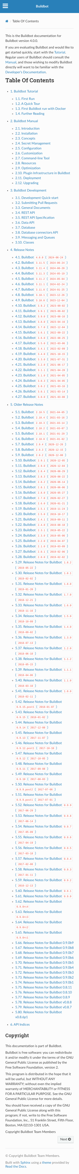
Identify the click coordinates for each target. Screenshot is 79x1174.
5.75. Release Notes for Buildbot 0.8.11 (43, 987)
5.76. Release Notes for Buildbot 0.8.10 (43, 992)
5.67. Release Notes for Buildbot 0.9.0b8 (44, 947)
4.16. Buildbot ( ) (41, 337)
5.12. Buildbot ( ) (41, 471)
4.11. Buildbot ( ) (41, 311)
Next (65, 1139)
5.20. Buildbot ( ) (41, 514)
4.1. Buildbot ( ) (40, 257)
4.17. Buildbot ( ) (41, 343)
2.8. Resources (25, 163)
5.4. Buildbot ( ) (41, 428)
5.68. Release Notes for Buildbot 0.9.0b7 (44, 952)
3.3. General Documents (32, 207)
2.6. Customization (28, 153)
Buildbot (42, 6)
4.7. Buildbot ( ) (41, 289)
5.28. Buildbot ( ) (41, 557)
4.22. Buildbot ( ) (41, 370)
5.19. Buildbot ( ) (41, 508)
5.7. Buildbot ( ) (40, 444)
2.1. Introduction (27, 128)
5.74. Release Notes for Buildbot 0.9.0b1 (44, 982)
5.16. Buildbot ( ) (41, 492)
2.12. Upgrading (26, 183)
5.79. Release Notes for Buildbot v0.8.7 (43, 1007)
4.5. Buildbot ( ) (41, 278)
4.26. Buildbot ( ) (41, 391)
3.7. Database (25, 227)
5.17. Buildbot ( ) (41, 498)
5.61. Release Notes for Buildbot (44, 896)
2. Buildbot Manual (24, 121)
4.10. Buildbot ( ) (41, 305)
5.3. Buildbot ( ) (41, 422)
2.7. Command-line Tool (32, 158)
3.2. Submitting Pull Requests (36, 203)
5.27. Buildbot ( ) (41, 551)
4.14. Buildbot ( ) (41, 327)
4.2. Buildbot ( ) (41, 262)
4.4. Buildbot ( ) (41, 273)
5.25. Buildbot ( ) (41, 541)
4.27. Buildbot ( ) (41, 396)
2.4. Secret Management (33, 143)
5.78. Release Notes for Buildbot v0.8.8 (43, 1002)
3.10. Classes (24, 242)
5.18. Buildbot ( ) (41, 503)
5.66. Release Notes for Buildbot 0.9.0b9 (44, 943)
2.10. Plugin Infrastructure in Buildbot (42, 173)
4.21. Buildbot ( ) (41, 364)
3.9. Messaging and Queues (35, 237)
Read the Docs (15, 1166)
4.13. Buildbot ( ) (41, 321)
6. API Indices (20, 1024)
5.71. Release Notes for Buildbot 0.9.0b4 (44, 967)
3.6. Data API (24, 222)
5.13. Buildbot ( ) (41, 476)
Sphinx (25, 1162)
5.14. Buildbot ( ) (41, 482)
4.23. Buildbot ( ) (41, 375)
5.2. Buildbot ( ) (41, 417)
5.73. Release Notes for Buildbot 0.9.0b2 (44, 977)
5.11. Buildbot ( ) (41, 465)
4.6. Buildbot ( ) (41, 284)
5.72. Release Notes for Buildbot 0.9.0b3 (44, 972)
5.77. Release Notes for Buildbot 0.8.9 (42, 997)
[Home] (6, 21)
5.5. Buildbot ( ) (41, 433)
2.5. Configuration (28, 148)
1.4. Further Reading (29, 113)
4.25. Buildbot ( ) (41, 386)
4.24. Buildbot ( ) (41, 380)
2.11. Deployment (28, 178)
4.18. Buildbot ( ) (41, 348)
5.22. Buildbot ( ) (41, 524)
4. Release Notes (22, 250)
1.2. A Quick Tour (27, 103)
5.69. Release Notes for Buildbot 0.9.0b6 (44, 957)
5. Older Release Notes (26, 404)
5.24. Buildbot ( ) (41, 535)
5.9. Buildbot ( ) (40, 455)
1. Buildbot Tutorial (24, 91)
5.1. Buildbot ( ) (41, 412)
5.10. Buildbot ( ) (41, 460)
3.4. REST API (25, 212)
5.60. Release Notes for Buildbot (44, 891)
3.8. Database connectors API (36, 232)
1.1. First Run (25, 98)
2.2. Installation (26, 133)
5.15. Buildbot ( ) (41, 487)
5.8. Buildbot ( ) (40, 449)
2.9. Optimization (27, 168)
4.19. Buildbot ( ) (41, 354)
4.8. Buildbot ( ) (41, 295)
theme (46, 1162)
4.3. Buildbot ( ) (41, 268)
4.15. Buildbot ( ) (41, 332)
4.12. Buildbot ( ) (41, 316)
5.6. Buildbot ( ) (41, 439)
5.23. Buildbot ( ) (41, 530)
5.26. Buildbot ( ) (41, 546)
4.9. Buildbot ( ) (41, 300)
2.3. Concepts (25, 138)
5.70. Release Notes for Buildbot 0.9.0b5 (44, 962)
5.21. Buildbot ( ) (41, 519)
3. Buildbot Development (28, 190)
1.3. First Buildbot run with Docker (40, 108)
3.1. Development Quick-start (36, 198)
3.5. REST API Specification (34, 217)
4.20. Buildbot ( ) (41, 359)
